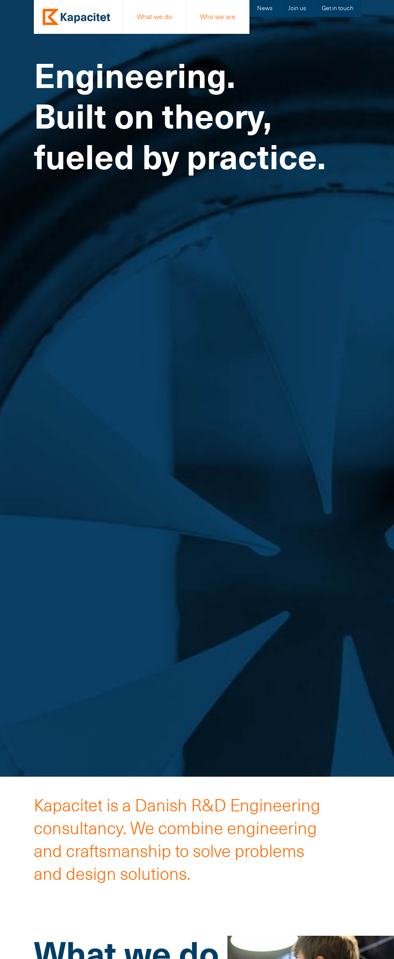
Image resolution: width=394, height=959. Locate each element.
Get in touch (337, 8)
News (265, 8)
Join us (297, 8)
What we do (154, 17)
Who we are (217, 17)
